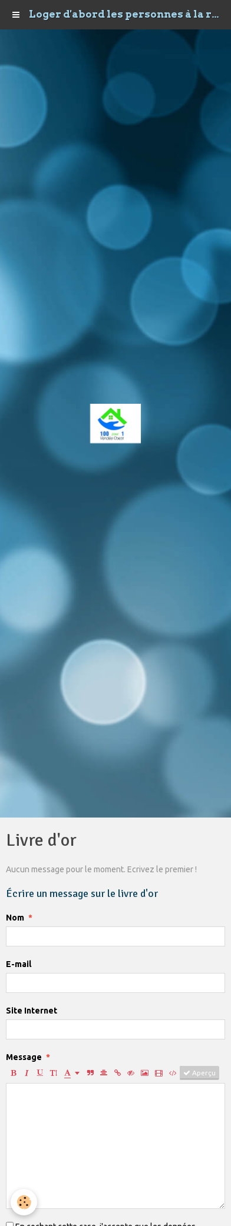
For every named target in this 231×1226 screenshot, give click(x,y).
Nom (15, 917)
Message (24, 1057)
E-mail (18, 964)
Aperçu (199, 1073)
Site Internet (31, 1010)
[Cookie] (24, 1202)
